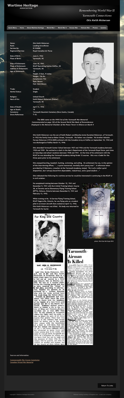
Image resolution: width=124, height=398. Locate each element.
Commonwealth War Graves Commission (25, 360)
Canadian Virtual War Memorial (21, 362)
